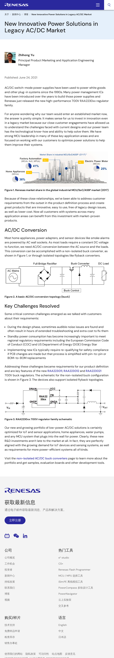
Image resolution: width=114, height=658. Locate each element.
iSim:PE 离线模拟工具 (70, 581)
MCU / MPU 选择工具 (70, 575)
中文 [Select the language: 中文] (61, 631)
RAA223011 (54, 371)
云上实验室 (64, 599)
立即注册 (15, 520)
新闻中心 (16, 14)
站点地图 (57, 653)
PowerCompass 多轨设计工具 (75, 587)
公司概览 (10, 557)
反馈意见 (70, 653)
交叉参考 (63, 605)
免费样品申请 (12, 631)
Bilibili (7, 535)
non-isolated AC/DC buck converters (41, 458)
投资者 (8, 569)
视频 (7, 599)
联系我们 (10, 587)
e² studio (63, 557)
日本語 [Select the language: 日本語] (62, 637)
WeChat (16, 535)
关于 (7, 14)
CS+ (60, 563)
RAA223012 (71, 371)
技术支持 (10, 625)
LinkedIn (25, 535)
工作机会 (10, 563)
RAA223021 (93, 371)
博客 (26, 14)
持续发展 (10, 581)
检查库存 (10, 637)
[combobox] (109, 5)
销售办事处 (11, 643)
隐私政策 (30, 653)
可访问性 (44, 653)
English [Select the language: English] (62, 625)
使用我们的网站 (14, 653)
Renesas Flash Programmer (74, 569)
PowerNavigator (67, 593)
